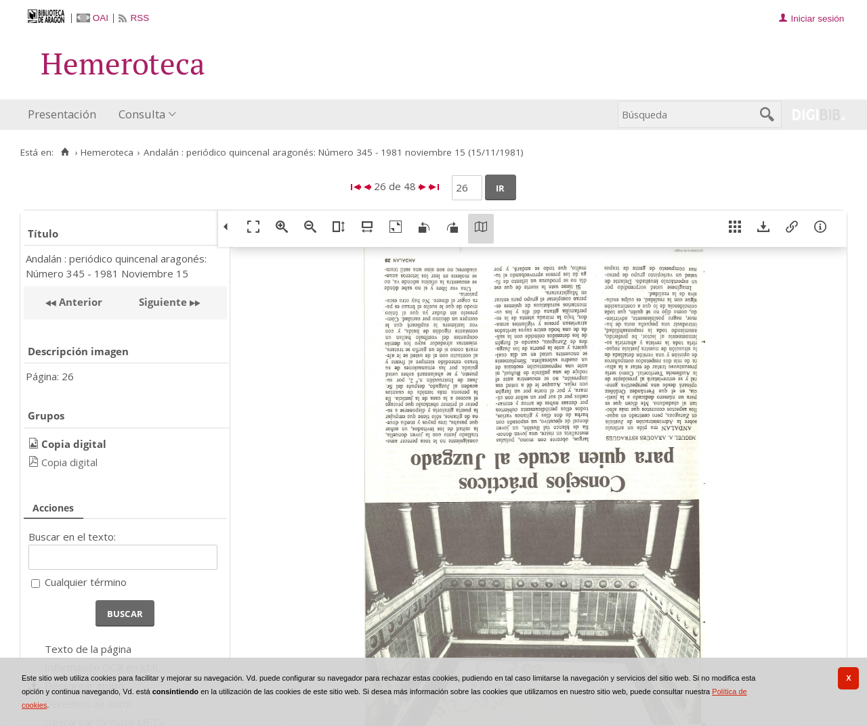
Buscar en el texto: (72, 536)
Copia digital (69, 462)
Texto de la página (88, 649)
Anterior (79, 302)
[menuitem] (65, 114)
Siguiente (163, 302)
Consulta (142, 114)
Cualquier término (86, 582)
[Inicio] (64, 152)
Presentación (62, 114)
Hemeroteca (107, 152)
